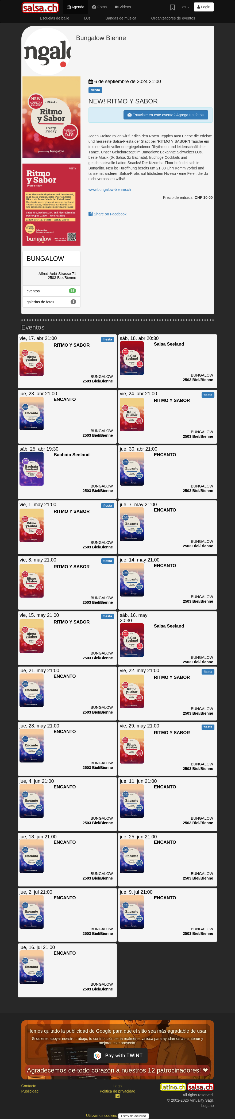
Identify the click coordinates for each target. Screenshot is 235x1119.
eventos (51, 290)
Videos (123, 7)
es (186, 7)
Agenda (75, 7)
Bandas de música (121, 18)
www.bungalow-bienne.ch (109, 189)
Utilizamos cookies (102, 1115)
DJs (87, 18)
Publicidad (30, 1091)
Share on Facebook (107, 214)
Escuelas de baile (54, 18)
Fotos (99, 7)
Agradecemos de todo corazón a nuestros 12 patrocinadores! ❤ (117, 1070)
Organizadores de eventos (173, 18)
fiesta (95, 90)
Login (203, 7)
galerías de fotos (51, 301)
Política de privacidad (117, 1091)
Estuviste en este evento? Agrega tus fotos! (166, 115)
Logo (117, 1086)
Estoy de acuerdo (133, 1116)
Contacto (28, 1086)
